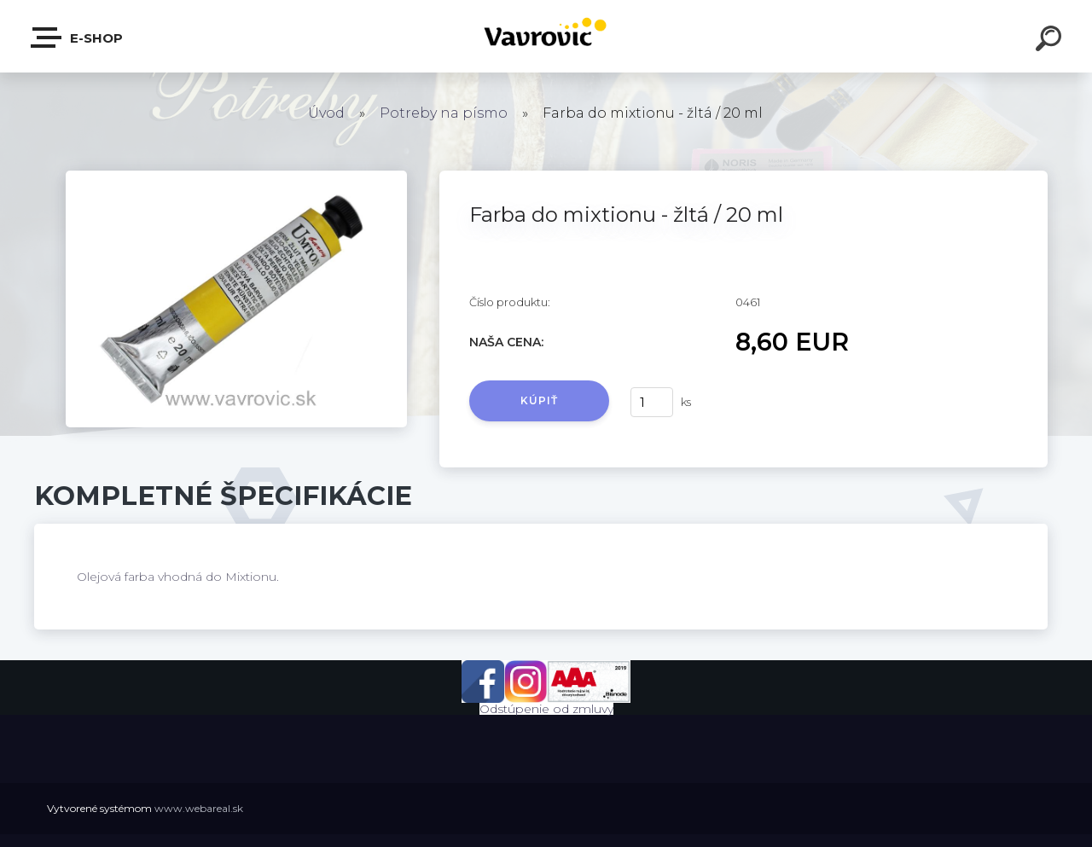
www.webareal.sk (198, 808)
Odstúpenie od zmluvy (546, 709)
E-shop (77, 37)
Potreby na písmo (444, 113)
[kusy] (651, 402)
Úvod (326, 113)
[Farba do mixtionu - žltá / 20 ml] (236, 176)
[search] (1051, 41)
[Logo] (546, 36)
